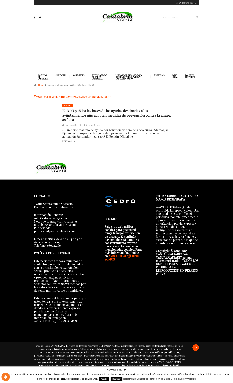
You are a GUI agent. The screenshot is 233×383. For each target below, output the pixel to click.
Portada (68, 106)
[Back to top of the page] (196, 348)
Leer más (68, 142)
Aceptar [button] (104, 379)
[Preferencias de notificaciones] (5, 377)
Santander (79, 76)
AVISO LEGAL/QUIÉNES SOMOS (122, 258)
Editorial (159, 76)
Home (41, 85)
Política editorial (190, 76)
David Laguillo (71, 125)
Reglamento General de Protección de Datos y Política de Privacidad (159, 378)
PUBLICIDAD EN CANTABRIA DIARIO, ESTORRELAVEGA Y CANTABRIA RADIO (128, 77)
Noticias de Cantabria (43, 77)
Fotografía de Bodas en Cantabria (99, 77)
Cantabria (60, 76)
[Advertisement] (116, 49)
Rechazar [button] (116, 379)
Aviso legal (175, 76)
